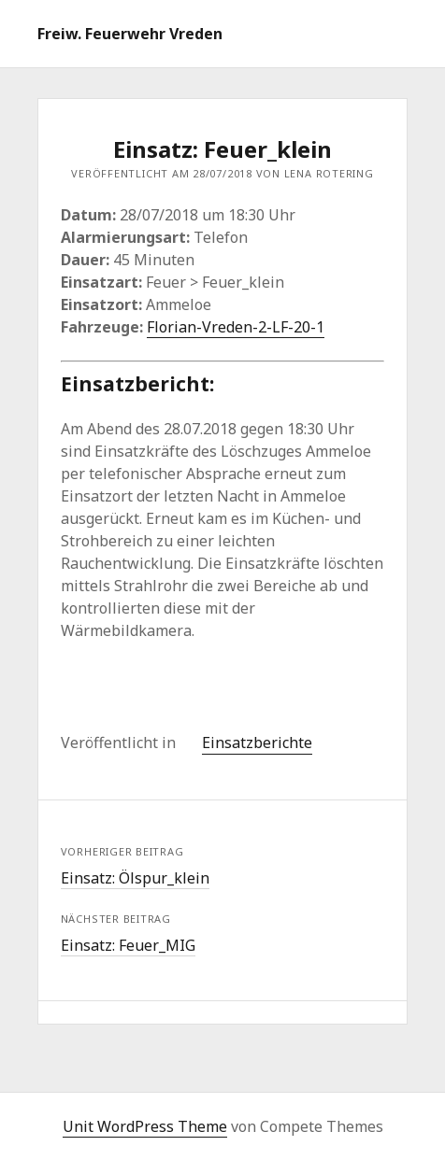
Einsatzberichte (257, 742)
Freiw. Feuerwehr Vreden (129, 33)
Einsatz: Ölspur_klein (135, 878)
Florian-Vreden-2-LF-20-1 (235, 327)
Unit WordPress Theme (145, 1126)
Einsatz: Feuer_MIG (128, 945)
